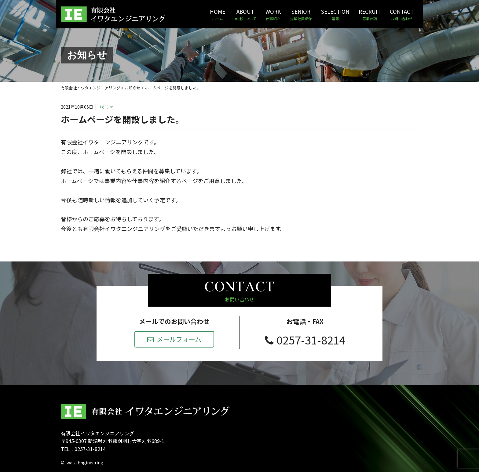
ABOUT (245, 14)
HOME (217, 14)
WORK (273, 14)
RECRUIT (370, 14)
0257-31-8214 (305, 340)
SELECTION (335, 14)
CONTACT (402, 14)
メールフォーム (174, 339)
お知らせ (106, 106)
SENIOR (301, 14)
